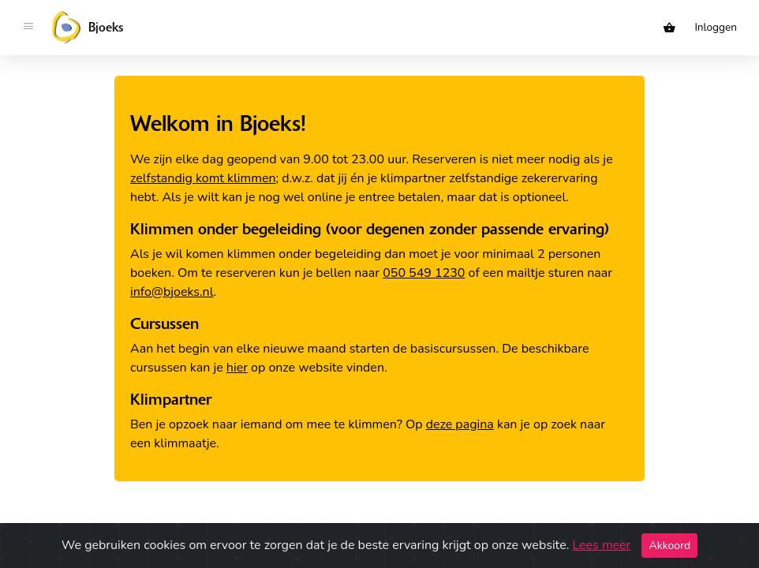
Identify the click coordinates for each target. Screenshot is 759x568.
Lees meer (601, 545)
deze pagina (460, 424)
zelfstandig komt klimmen (203, 178)
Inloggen (715, 27)
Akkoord (669, 545)
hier (237, 367)
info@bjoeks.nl (172, 292)
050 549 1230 (424, 273)
